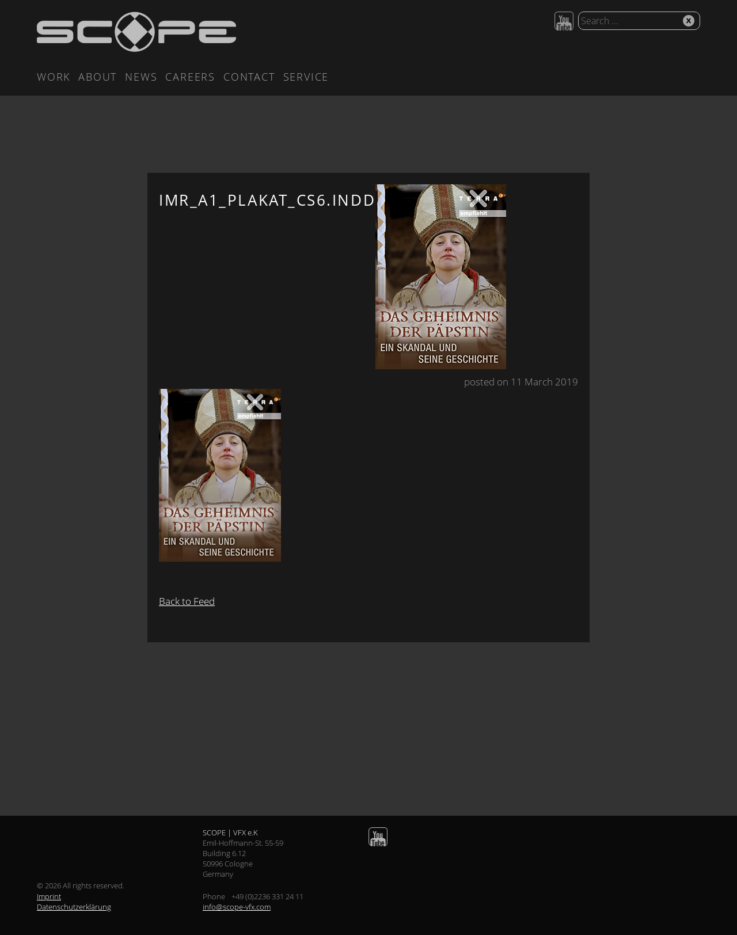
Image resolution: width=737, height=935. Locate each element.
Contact (249, 77)
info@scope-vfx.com (237, 907)
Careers (190, 77)
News (141, 77)
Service (306, 77)
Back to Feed (187, 601)
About (97, 77)
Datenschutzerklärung (74, 907)
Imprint (49, 896)
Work (53, 77)
